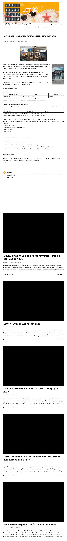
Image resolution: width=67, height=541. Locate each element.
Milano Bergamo (55, 158)
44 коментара (10, 539)
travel (26, 160)
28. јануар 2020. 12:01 (18, 172)
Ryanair (15, 160)
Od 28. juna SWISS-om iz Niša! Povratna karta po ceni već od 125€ (31, 257)
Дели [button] (4, 162)
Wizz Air (39, 160)
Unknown (9, 172)
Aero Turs (9, 158)
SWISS (22, 160)
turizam (34, 160)
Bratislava (35, 158)
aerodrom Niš (16, 158)
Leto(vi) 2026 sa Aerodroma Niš (21, 323)
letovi (49, 158)
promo (7, 160)
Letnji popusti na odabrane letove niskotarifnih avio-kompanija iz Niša (31, 458)
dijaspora (40, 158)
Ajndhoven (23, 158)
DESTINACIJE (18, 27)
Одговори (10, 177)
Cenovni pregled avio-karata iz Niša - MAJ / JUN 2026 (30, 390)
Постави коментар (12, 407)
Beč (27, 158)
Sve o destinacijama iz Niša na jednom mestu (30, 524)
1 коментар (10, 274)
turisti (30, 160)
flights (45, 158)
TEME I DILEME (7, 27)
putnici (11, 160)
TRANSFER (28, 27)
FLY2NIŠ (37, 27)
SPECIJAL (45, 27)
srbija (19, 160)
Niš (4, 160)
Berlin (30, 158)
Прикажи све (60, 274)
